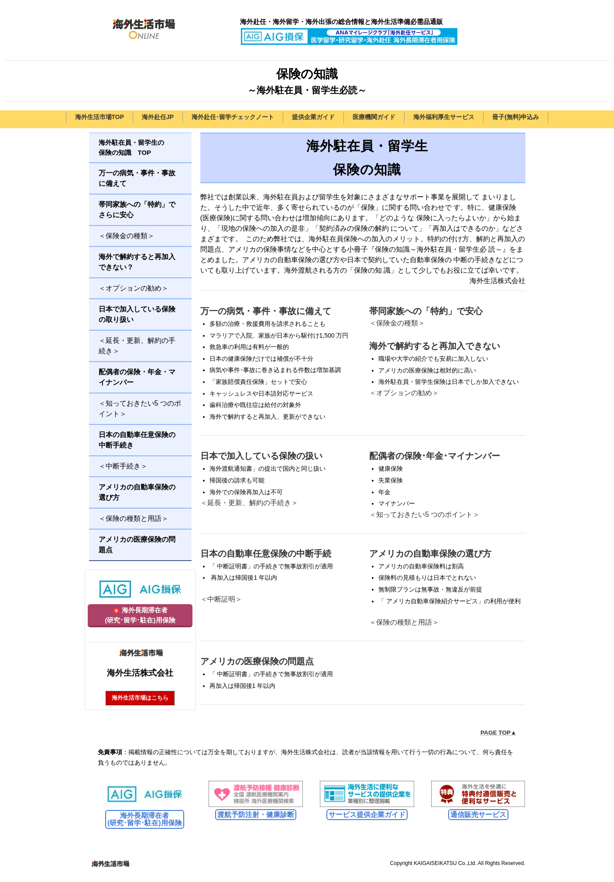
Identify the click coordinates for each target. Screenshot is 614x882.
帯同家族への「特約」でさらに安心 (137, 210)
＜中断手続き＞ (123, 466)
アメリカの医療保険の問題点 (257, 661)
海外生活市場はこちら (140, 697)
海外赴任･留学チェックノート (233, 116)
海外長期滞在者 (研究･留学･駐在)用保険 (144, 819)
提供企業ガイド (313, 116)
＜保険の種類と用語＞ (404, 622)
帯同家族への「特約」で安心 (426, 311)
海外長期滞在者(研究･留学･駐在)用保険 (140, 615)
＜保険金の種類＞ (397, 323)
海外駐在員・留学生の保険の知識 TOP (131, 147)
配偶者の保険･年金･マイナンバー (434, 456)
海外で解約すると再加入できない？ (137, 262)
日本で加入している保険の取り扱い (137, 314)
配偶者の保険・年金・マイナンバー (137, 377)
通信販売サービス (478, 814)
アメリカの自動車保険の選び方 (430, 553)
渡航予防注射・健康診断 (255, 814)
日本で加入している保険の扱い (261, 456)
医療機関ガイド (374, 116)
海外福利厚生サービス (443, 116)
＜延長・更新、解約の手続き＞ (249, 502)
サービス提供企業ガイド (367, 814)
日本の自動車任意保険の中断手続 (265, 553)
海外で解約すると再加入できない (434, 346)
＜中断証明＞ (221, 599)
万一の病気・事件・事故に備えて (265, 311)
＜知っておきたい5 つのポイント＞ (424, 514)
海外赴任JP (158, 116)
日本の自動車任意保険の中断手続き (137, 440)
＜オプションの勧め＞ (404, 393)
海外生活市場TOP (99, 116)
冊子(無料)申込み (515, 116)
